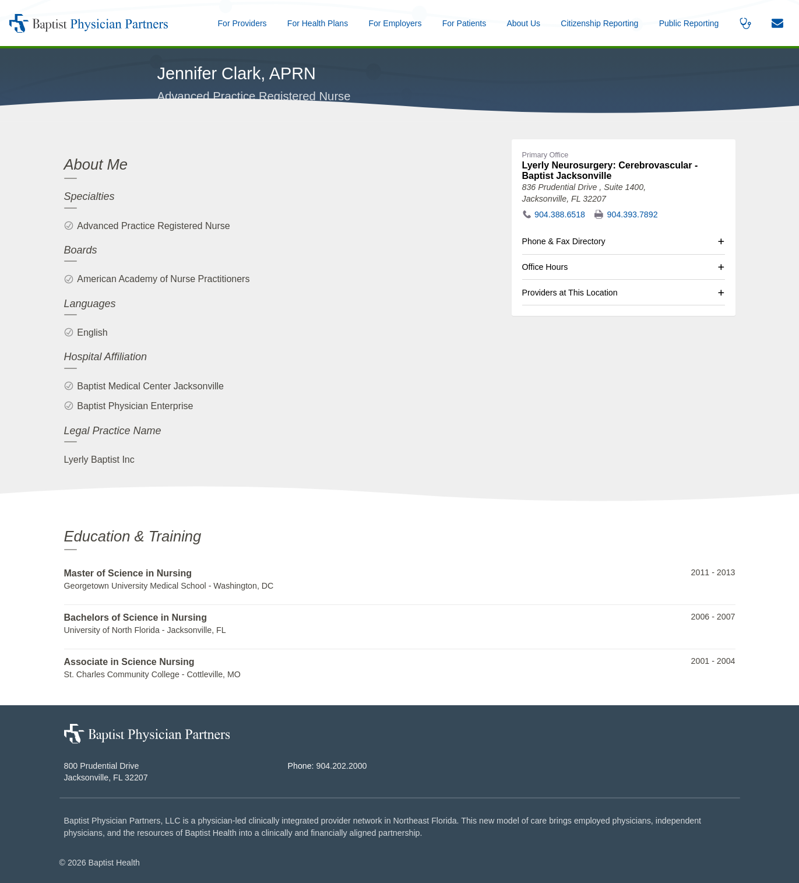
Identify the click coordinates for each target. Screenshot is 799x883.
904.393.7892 (632, 214)
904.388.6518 (559, 214)
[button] (523, 23)
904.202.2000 (341, 766)
